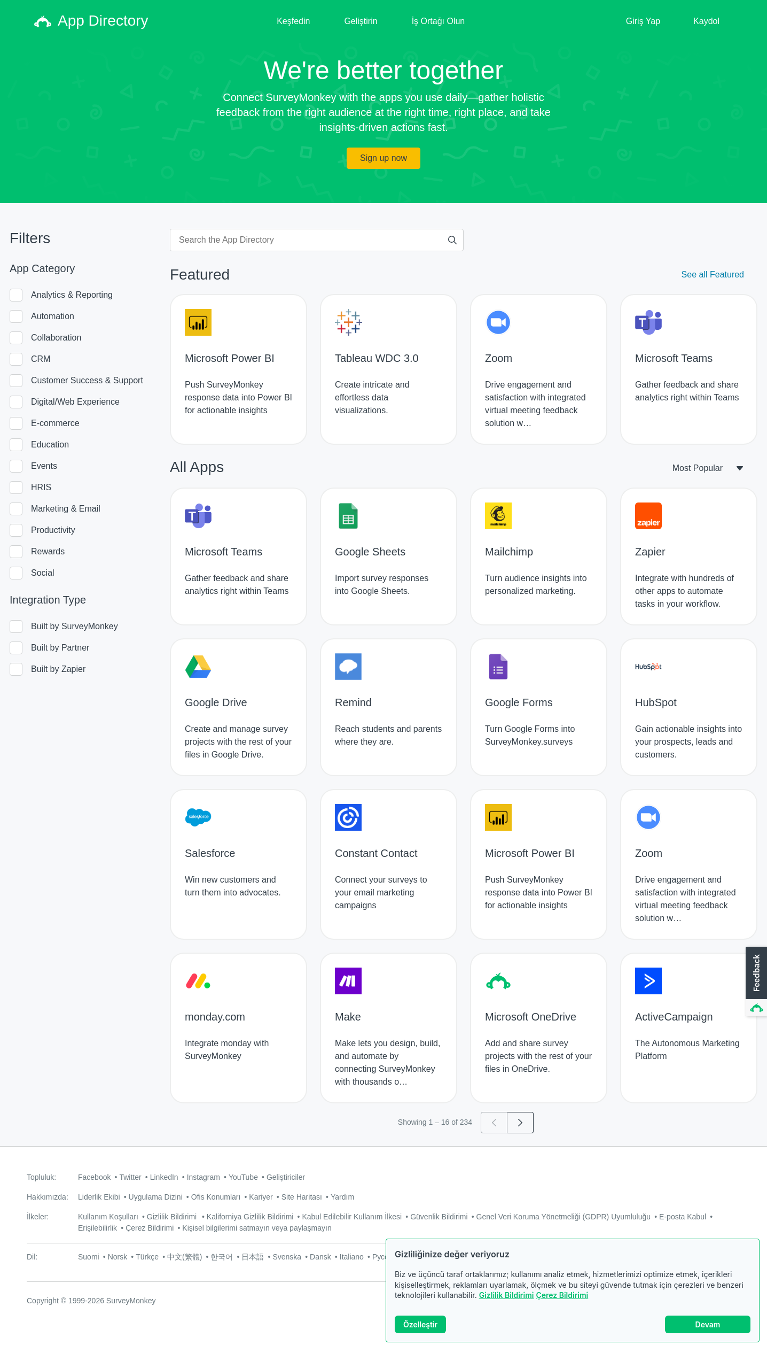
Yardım (342, 1197)
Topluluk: (41, 1177)
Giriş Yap (643, 21)
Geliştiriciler (286, 1177)
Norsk (118, 1257)
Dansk (320, 1257)
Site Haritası (301, 1197)
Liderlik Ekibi (99, 1197)
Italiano (352, 1257)
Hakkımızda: (47, 1197)
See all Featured (713, 274)
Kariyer (260, 1197)
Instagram (203, 1177)
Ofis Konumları (216, 1197)
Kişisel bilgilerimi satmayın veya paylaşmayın (256, 1228)
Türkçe (147, 1257)
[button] (755, 982)
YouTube (243, 1177)
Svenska (286, 1257)
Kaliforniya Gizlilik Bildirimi (250, 1216)
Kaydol (706, 21)
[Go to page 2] (520, 1122)
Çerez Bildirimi (562, 1295)
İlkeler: (38, 1216)
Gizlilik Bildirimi (506, 1295)
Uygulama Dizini (156, 1197)
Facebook (94, 1177)
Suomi (88, 1257)
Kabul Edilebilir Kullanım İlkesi (352, 1216)
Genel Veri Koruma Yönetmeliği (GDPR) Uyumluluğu (563, 1216)
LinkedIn (164, 1177)
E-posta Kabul (682, 1216)
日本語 (252, 1257)
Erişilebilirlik (97, 1228)
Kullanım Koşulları (108, 1216)
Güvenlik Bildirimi (438, 1216)
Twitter (130, 1177)
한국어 (221, 1257)
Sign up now (383, 158)
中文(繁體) (184, 1257)
